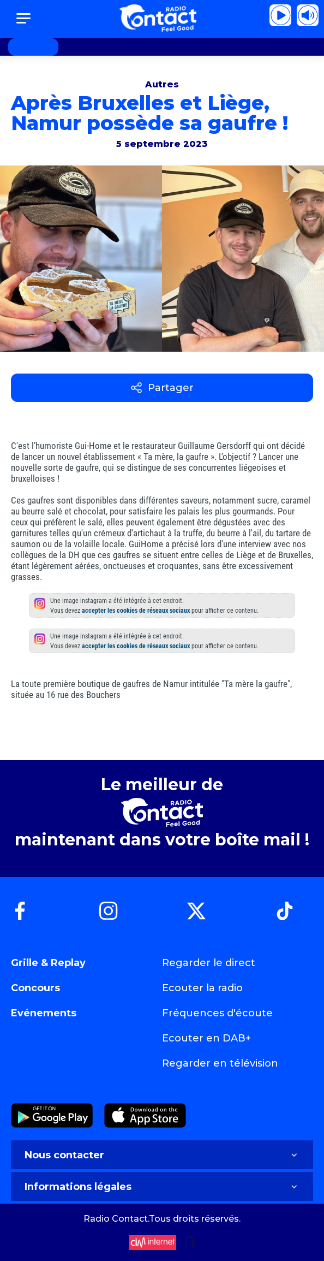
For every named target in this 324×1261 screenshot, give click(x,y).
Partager (162, 388)
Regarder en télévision (220, 1063)
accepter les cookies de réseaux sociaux (136, 610)
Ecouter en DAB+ (206, 1038)
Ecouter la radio (202, 988)
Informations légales (162, 1187)
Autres (162, 84)
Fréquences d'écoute (217, 1013)
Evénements (43, 1013)
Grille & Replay (48, 963)
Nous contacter (162, 1155)
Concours (35, 988)
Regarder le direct (208, 963)
